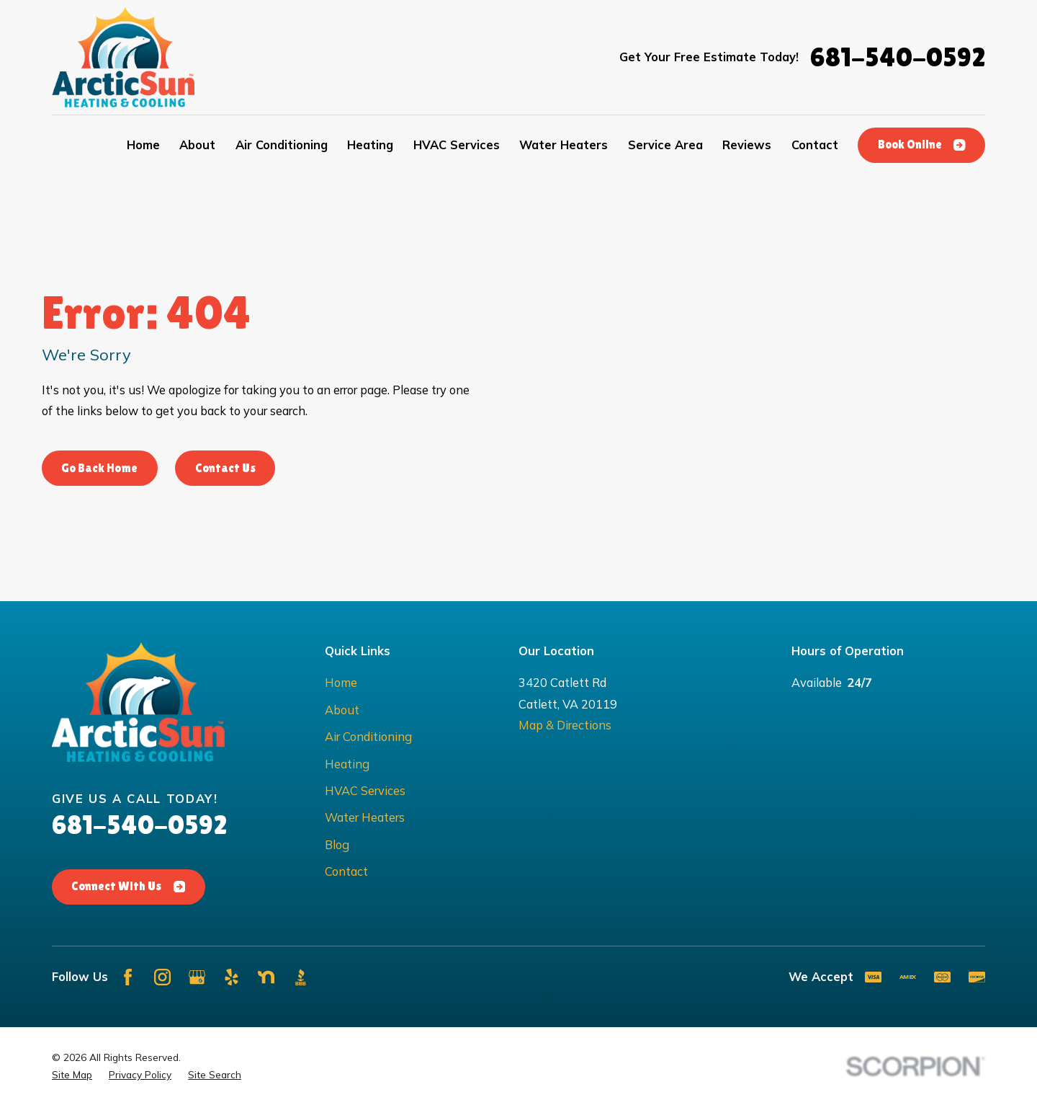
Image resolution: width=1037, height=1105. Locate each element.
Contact (346, 871)
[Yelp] (231, 977)
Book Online (922, 144)
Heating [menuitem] (370, 144)
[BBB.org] (300, 977)
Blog (337, 844)
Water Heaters (365, 817)
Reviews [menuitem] (746, 144)
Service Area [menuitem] (665, 144)
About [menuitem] (197, 144)
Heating (347, 763)
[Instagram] (162, 977)
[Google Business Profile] (197, 977)
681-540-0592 (897, 57)
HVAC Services (365, 790)
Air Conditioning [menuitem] (281, 144)
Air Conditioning (368, 736)
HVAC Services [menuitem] (456, 144)
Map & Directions (564, 724)
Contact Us (225, 468)
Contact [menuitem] (814, 144)
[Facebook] (128, 977)
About (342, 709)
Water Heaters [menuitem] (563, 144)
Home (341, 682)
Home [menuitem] (143, 144)
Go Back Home (99, 468)
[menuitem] (72, 1074)
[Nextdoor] (266, 977)
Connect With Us (128, 886)
